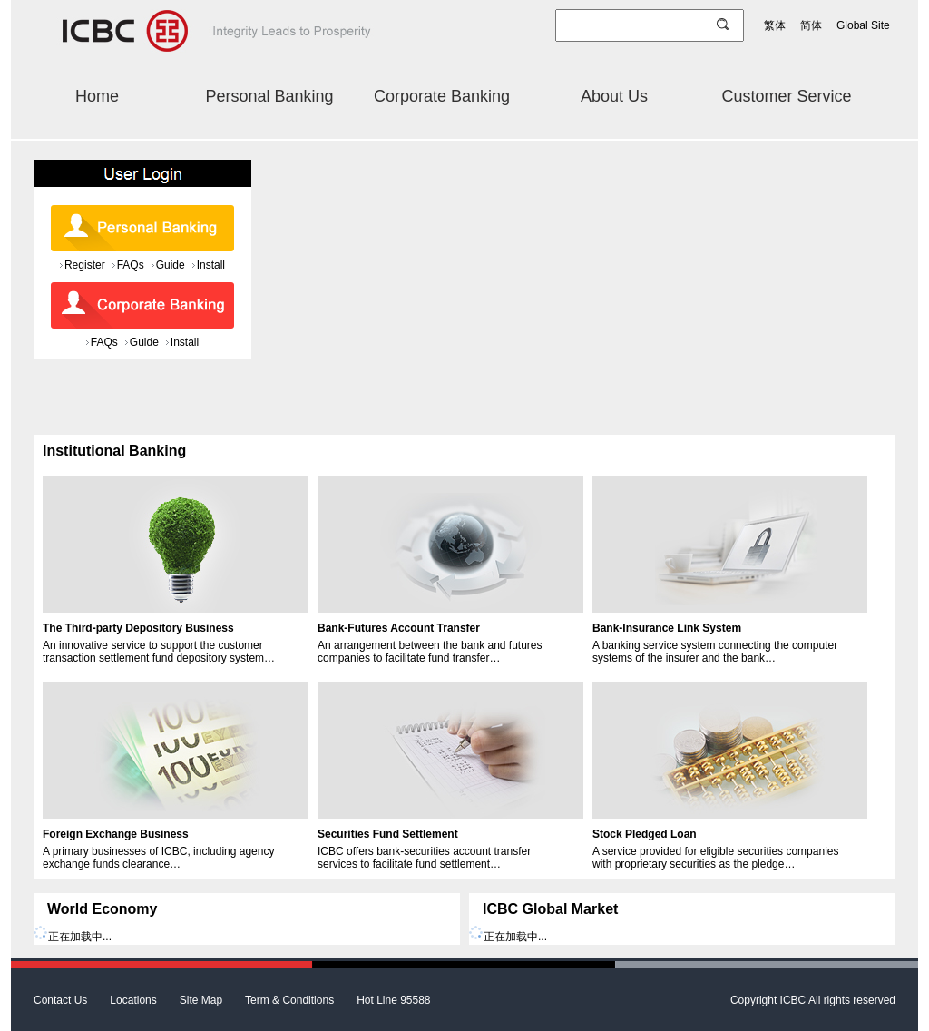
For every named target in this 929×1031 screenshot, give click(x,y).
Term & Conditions (289, 1000)
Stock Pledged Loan (644, 834)
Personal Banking (269, 96)
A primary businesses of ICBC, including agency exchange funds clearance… (158, 857)
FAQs (130, 265)
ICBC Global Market (550, 909)
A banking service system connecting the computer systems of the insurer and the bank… (714, 651)
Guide (170, 265)
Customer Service (786, 96)
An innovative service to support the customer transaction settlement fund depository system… (159, 651)
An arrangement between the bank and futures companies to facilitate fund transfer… (430, 651)
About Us (614, 96)
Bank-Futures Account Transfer (399, 628)
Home (97, 96)
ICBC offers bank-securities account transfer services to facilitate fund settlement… (424, 857)
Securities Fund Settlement (388, 834)
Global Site (863, 25)
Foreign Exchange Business (116, 834)
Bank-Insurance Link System (666, 628)
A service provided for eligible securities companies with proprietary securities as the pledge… (715, 857)
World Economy (102, 909)
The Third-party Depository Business (138, 628)
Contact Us (60, 1000)
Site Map (201, 1000)
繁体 (775, 25)
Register (84, 265)
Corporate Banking (442, 96)
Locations (133, 1000)
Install (211, 265)
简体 (811, 25)
